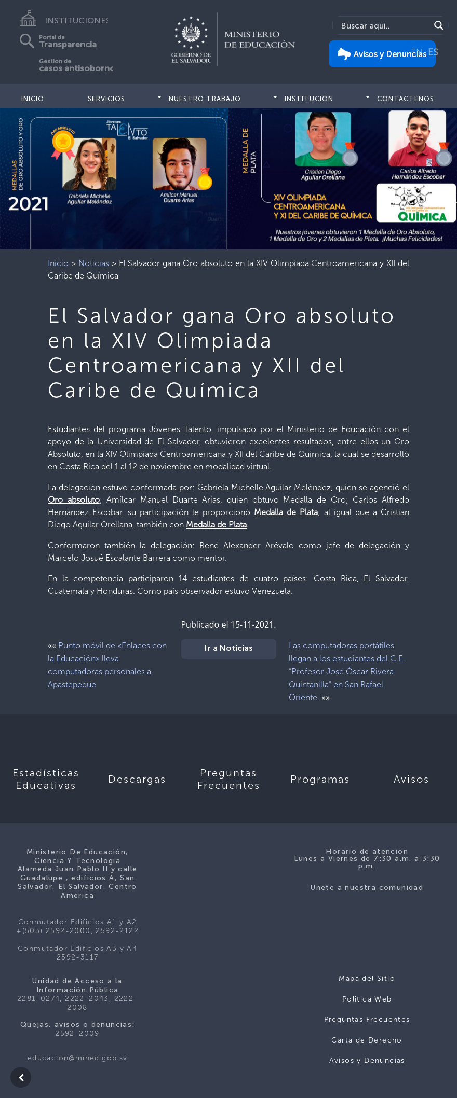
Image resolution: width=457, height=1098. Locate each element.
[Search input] (384, 25)
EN (417, 52)
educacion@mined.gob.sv (78, 1057)
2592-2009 (77, 1033)
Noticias (93, 263)
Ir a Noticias (229, 649)
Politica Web (367, 999)
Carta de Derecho (366, 1040)
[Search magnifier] (439, 25)
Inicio (32, 99)
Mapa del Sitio (367, 978)
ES (433, 52)
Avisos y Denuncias (367, 1060)
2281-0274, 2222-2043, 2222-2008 (77, 1003)
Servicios (106, 99)
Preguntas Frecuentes (367, 1019)
